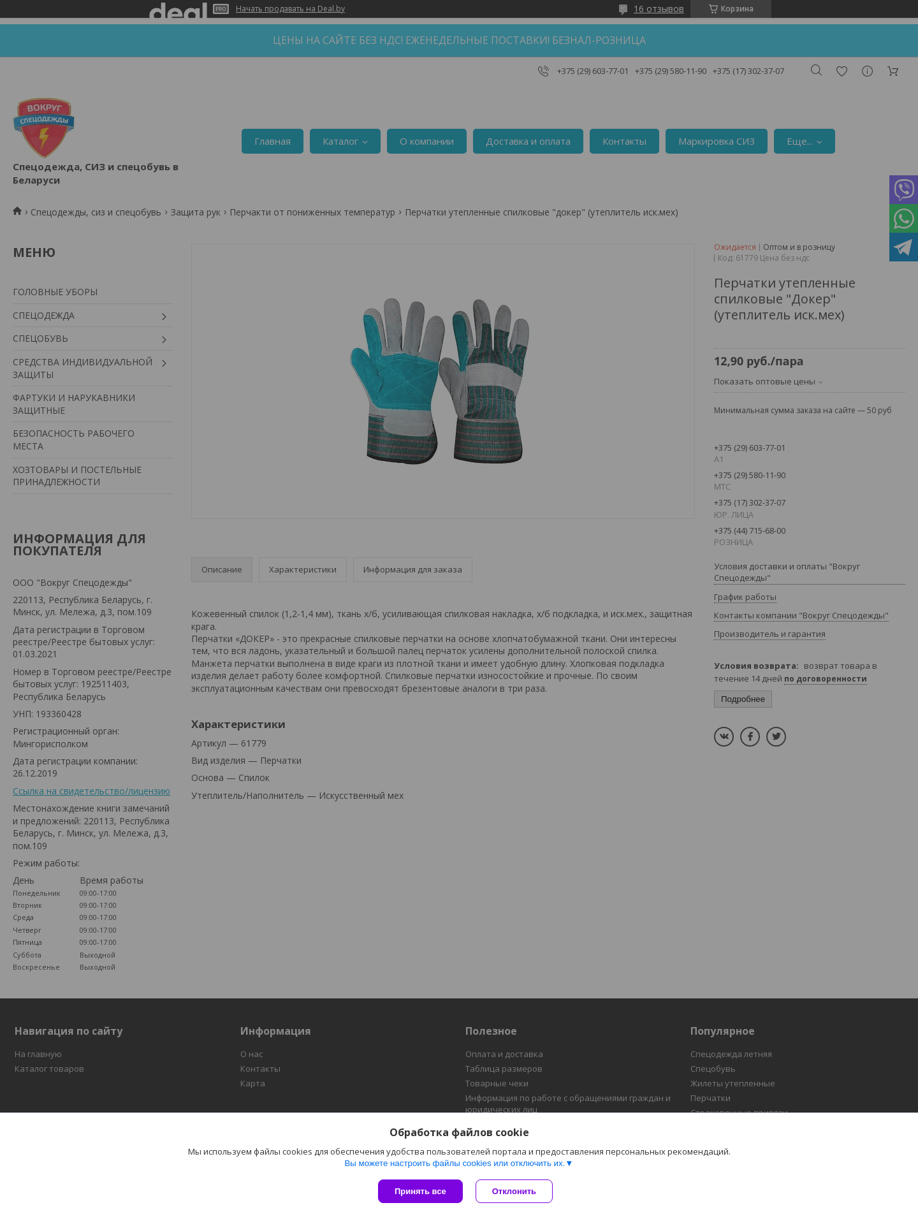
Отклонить (514, 1191)
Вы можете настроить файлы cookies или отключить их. (454, 1163)
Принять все (420, 1191)
